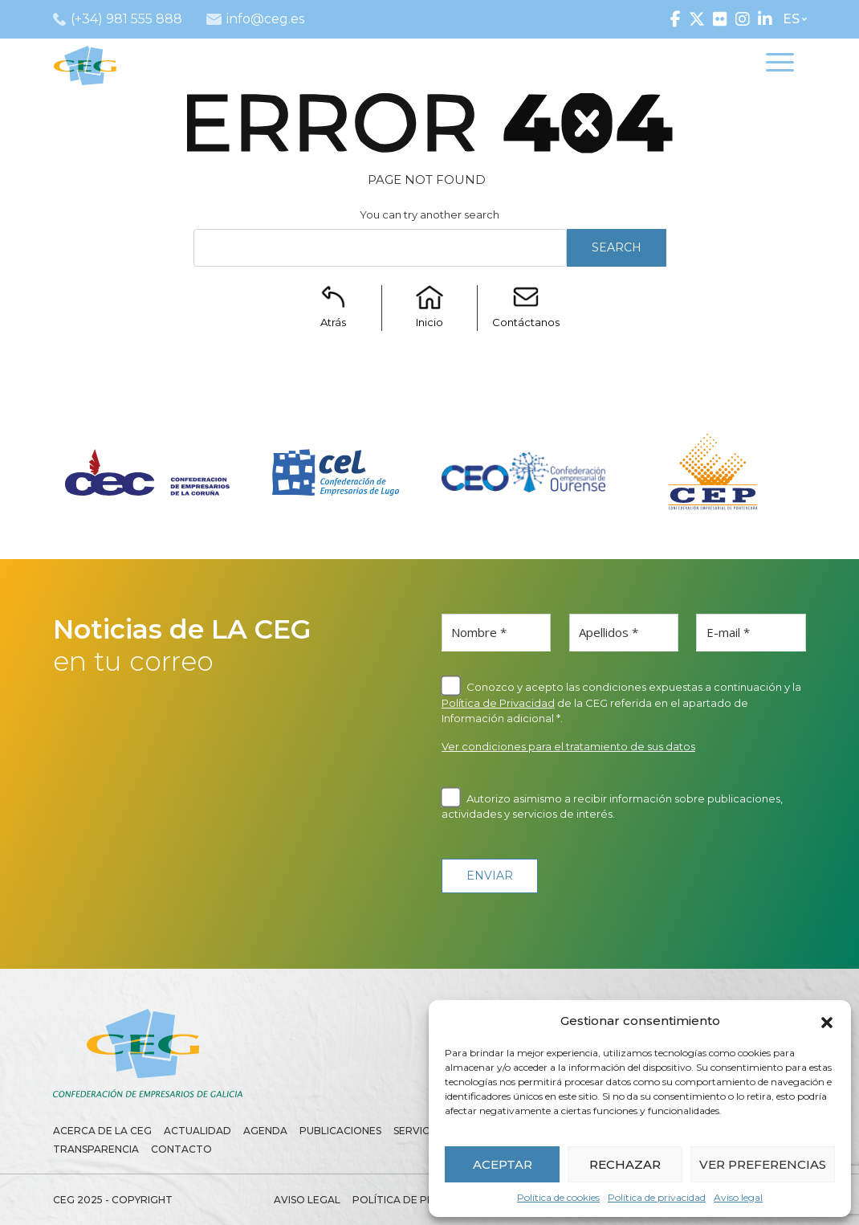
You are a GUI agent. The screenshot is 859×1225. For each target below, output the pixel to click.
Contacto (181, 1149)
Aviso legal (738, 1197)
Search (616, 247)
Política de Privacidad (498, 702)
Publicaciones (340, 1131)
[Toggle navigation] (780, 65)
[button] (827, 1021)
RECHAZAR (625, 1164)
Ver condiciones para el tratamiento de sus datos (568, 746)
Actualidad (197, 1131)
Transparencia (96, 1149)
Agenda (265, 1131)
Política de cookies (558, 1197)
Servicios (419, 1131)
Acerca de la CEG (102, 1131)
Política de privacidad (657, 1197)
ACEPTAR (502, 1164)
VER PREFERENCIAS (762, 1164)
